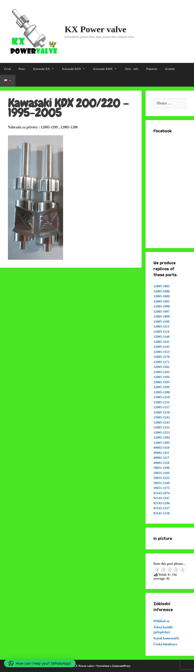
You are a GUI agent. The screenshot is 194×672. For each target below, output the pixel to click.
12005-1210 (161, 397)
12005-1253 (161, 432)
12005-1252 (161, 427)
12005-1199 (161, 387)
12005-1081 (161, 286)
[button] (40, 663)
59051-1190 (161, 468)
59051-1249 (161, 483)
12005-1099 (161, 316)
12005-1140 (161, 336)
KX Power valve (95, 29)
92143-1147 (161, 498)
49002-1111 (161, 453)
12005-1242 (161, 417)
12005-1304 (161, 437)
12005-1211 (161, 402)
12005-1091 (161, 301)
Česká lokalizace (165, 644)
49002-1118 (161, 463)
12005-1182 (161, 367)
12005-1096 (161, 306)
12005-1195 (161, 382)
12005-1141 (161, 342)
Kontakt (170, 68)
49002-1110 (161, 447)
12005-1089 (161, 296)
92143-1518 (161, 513)
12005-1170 (161, 357)
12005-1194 (161, 377)
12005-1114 (161, 332)
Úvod (7, 68)
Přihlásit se (161, 621)
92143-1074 (161, 493)
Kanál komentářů (166, 638)
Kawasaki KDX (75, 69)
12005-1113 (161, 326)
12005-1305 (161, 443)
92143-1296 (161, 503)
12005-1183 (161, 372)
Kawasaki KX (45, 69)
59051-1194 (161, 473)
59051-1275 (161, 488)
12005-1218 (161, 412)
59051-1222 (161, 478)
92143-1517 (161, 508)
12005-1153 (161, 352)
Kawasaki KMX (107, 69)
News (21, 68)
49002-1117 (161, 458)
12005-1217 (161, 407)
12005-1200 (161, 392)
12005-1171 (161, 362)
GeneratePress (121, 665)
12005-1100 (161, 321)
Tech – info (131, 68)
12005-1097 (161, 311)
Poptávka (151, 68)
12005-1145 (161, 347)
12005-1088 (161, 291)
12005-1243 (161, 422)
